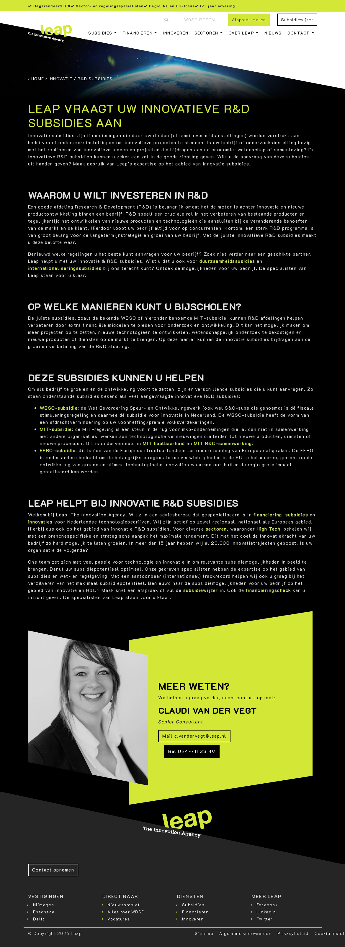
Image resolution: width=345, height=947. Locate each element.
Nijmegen (43, 904)
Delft (39, 918)
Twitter (264, 918)
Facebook (267, 904)
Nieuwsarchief (123, 904)
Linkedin (266, 911)
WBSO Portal (200, 19)
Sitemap (204, 933)
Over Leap (241, 32)
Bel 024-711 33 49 (191, 751)
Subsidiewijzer (297, 19)
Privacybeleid (293, 933)
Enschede (44, 911)
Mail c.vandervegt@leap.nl (194, 736)
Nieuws (273, 32)
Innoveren (176, 32)
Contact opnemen (53, 869)
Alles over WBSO (126, 911)
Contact (298, 32)
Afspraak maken (249, 19)
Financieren (138, 32)
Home (37, 78)
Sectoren (206, 32)
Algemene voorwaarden (245, 933)
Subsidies (100, 32)
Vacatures (118, 918)
